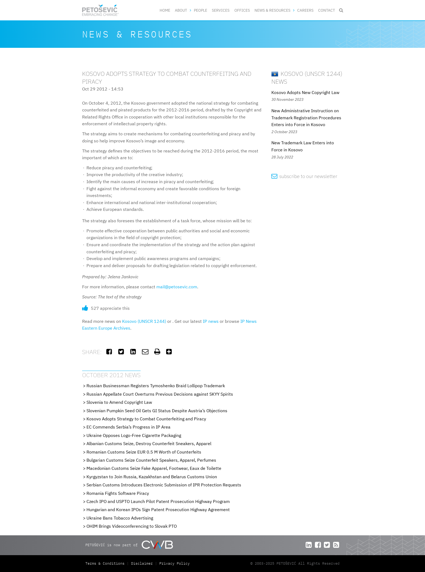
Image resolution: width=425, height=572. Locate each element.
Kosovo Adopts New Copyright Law (305, 92)
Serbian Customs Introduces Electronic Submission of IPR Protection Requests (163, 484)
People (200, 10)
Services (220, 10)
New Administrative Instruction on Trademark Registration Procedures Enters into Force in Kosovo (306, 117)
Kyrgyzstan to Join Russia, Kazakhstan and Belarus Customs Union (151, 476)
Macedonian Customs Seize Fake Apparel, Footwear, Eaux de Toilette (153, 468)
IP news (211, 321)
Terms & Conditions (106, 563)
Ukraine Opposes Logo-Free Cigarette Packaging (133, 435)
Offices (242, 10)
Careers (305, 10)
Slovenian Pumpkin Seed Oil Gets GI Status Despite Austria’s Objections (156, 410)
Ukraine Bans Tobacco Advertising (119, 518)
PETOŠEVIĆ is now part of (129, 545)
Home (165, 10)
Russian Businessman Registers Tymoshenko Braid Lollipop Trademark (155, 385)
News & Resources (272, 10)
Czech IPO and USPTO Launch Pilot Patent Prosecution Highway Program (158, 501)
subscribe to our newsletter (304, 176)
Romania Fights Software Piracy (117, 493)
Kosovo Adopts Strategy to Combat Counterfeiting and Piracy (146, 418)
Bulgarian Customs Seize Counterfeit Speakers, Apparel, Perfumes (151, 460)
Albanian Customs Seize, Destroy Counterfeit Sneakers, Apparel (148, 443)
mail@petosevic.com (176, 286)
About (181, 10)
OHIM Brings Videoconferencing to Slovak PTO (131, 526)
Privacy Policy (174, 563)
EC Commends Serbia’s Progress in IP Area (128, 427)
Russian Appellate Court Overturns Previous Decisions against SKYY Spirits (159, 394)
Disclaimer (142, 563)
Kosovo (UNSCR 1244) (144, 321)
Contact (326, 10)
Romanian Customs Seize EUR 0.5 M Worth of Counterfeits (143, 452)
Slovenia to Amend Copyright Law (119, 402)
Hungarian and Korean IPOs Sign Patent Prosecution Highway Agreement (158, 509)
